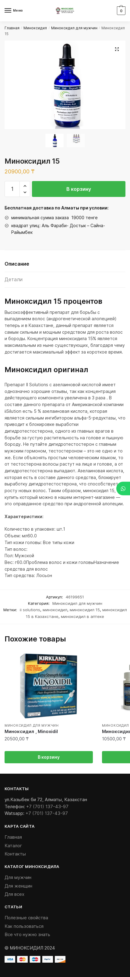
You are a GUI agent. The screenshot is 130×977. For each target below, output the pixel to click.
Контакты (15, 854)
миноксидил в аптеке (82, 616)
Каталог (13, 845)
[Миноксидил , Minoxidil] (49, 686)
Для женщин (18, 886)
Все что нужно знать (27, 934)
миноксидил (55, 609)
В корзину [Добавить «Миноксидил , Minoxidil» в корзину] (49, 757)
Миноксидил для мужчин (74, 28)
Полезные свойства (26, 918)
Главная (12, 28)
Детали (14, 279)
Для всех (14, 894)
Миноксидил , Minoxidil (31, 731)
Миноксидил (35, 28)
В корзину (78, 189)
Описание (17, 264)
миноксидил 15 (85, 609)
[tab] (65, 264)
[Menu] (14, 10)
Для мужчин (18, 877)
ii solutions (30, 609)
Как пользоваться (24, 926)
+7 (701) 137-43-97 (47, 806)
